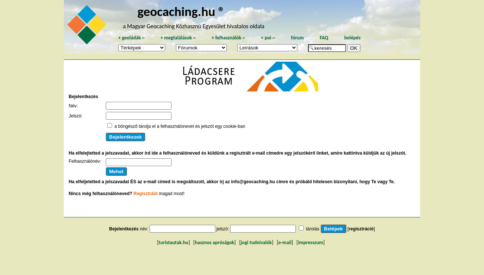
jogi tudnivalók (256, 242)
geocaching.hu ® (181, 11)
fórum (297, 38)
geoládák (131, 38)
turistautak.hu (173, 242)
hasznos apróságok (214, 242)
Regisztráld (146, 193)
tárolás (312, 229)
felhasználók (228, 38)
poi (268, 38)
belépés (352, 38)
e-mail (284, 242)
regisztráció (361, 229)
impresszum (310, 242)
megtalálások (178, 38)
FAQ (324, 38)
